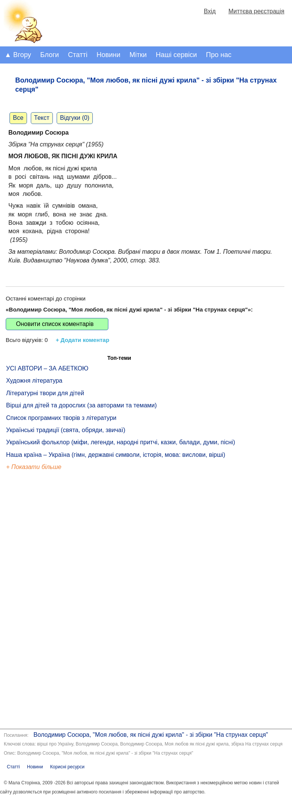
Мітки (138, 55)
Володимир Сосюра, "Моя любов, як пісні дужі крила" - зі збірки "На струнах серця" (150, 734)
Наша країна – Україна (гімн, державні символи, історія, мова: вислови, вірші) (115, 454)
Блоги (49, 55)
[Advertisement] (41, 601)
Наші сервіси (176, 55)
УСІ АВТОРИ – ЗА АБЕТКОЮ (47, 368)
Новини (109, 55)
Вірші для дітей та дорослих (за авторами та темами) (81, 405)
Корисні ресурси (67, 766)
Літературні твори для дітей (45, 393)
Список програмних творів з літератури (61, 418)
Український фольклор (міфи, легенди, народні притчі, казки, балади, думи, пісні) (120, 442)
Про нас (219, 55)
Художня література (34, 380)
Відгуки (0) (74, 117)
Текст (41, 117)
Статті (77, 55)
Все (18, 117)
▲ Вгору (18, 55)
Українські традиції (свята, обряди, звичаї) (65, 430)
